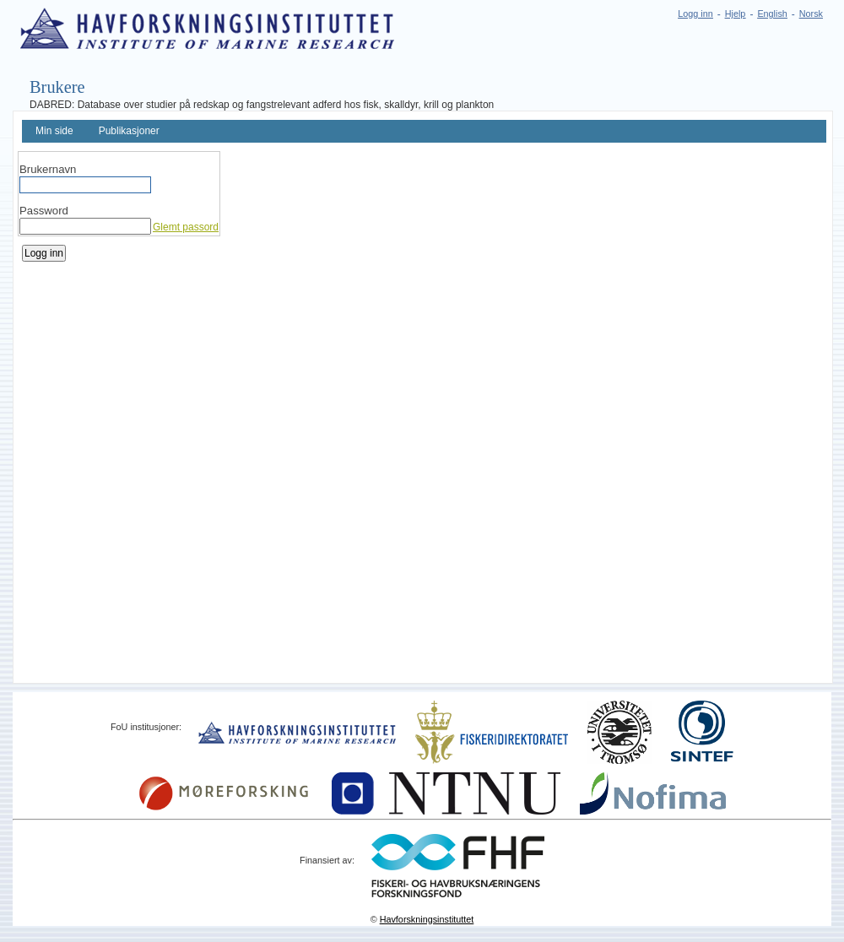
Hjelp (735, 13)
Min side (54, 131)
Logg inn (695, 13)
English (772, 13)
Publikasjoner (129, 131)
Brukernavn (47, 169)
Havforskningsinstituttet (427, 919)
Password (43, 210)
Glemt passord (186, 227)
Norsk (811, 13)
